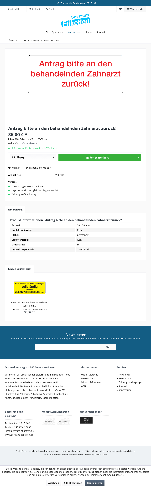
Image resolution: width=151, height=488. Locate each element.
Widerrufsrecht (89, 374)
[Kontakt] (100, 32)
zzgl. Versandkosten (28, 143)
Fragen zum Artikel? (38, 167)
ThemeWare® (100, 454)
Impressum (125, 389)
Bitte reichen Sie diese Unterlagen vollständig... (29, 304)
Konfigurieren (95, 482)
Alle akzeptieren (73, 482)
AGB (83, 386)
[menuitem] (135, 9)
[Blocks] (88, 32)
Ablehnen (53, 482)
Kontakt (123, 386)
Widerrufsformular (91, 382)
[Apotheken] (57, 32)
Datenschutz (88, 378)
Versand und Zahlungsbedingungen (131, 380)
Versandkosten (71, 451)
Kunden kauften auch (19, 268)
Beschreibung (14, 209)
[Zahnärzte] (74, 32)
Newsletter (124, 374)
